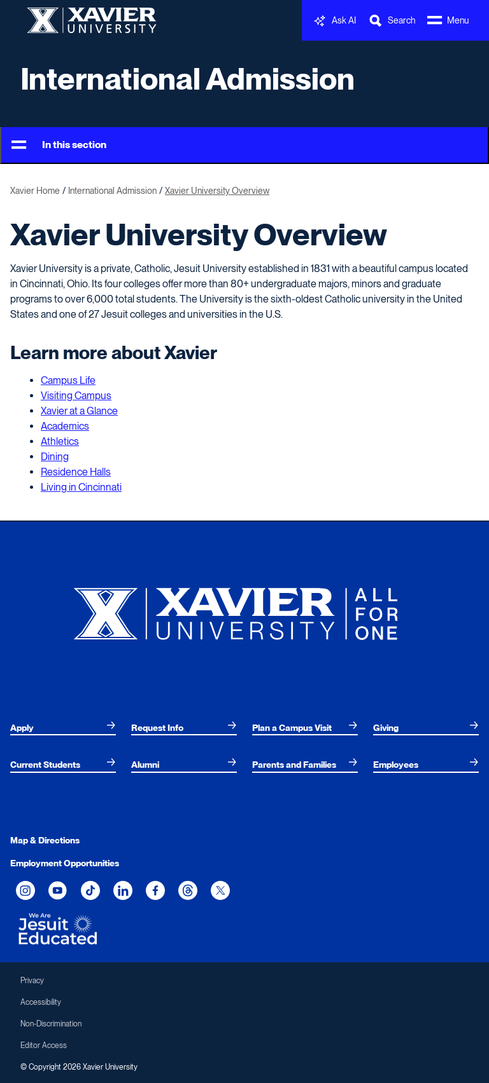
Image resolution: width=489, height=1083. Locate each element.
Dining (55, 457)
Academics (65, 426)
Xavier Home (35, 191)
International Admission (187, 78)
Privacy (32, 980)
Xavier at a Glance (79, 411)
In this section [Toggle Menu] (58, 145)
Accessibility (40, 1002)
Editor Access (43, 1045)
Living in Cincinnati (81, 487)
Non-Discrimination (51, 1023)
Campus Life (68, 380)
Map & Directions (45, 840)
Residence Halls (76, 472)
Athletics (60, 441)
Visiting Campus (76, 396)
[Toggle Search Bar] (391, 20)
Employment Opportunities (64, 863)
